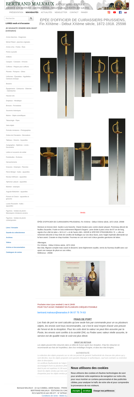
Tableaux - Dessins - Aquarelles (17, 140)
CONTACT (74, 12)
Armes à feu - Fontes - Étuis (15, 47)
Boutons (9, 84)
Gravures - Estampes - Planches (17, 167)
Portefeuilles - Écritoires (14, 157)
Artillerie (9, 57)
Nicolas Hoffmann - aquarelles (16, 177)
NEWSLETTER (61, 12)
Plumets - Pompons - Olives (15, 72)
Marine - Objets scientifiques (16, 115)
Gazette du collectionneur (15, 232)
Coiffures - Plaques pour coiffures (17, 67)
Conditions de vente (50, 396)
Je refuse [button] (87, 391)
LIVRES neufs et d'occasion (18, 23)
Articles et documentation (15, 247)
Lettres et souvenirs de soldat (16, 152)
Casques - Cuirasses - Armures (17, 62)
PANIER (84, 12)
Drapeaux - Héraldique (14, 101)
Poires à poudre (11, 52)
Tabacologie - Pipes (13, 120)
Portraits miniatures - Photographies (18, 130)
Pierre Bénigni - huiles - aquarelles (18, 172)
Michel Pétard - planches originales (18, 42)
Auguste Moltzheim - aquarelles (17, 192)
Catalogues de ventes (14, 252)
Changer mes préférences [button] (103, 391)
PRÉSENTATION (16, 12)
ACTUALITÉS (46, 12)
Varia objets (10, 125)
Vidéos (8, 242)
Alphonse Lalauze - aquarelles (16, 182)
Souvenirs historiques (13, 110)
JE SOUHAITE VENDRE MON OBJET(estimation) (20, 29)
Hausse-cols (10, 96)
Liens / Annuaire (12, 228)
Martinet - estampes (13, 187)
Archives (9, 237)
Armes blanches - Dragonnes (16, 37)
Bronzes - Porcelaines (13, 106)
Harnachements (11, 162)
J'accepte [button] (76, 391)
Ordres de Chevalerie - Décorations (18, 135)
